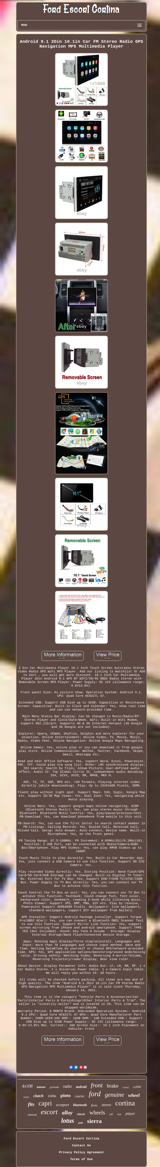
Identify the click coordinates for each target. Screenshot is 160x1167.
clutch (38, 1096)
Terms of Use (81, 1159)
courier (80, 1096)
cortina (125, 1103)
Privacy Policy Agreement (81, 1152)
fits (31, 1104)
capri (45, 1103)
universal (32, 1114)
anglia (26, 1097)
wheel (134, 1095)
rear (119, 1114)
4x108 (27, 1086)
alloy (67, 1113)
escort (49, 1112)
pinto (65, 1095)
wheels (97, 1112)
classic (81, 1114)
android (81, 1087)
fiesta (94, 1105)
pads (80, 1122)
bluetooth (80, 1105)
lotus (67, 1120)
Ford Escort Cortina (81, 1139)
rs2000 (137, 1087)
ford (95, 1094)
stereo (106, 1105)
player (130, 1114)
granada (54, 1087)
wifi (111, 1114)
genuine (114, 1094)
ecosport (62, 1105)
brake (113, 1086)
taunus (41, 1087)
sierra (94, 1121)
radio (67, 1086)
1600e (52, 1096)
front (97, 1085)
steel (126, 1087)
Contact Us (81, 1145)
